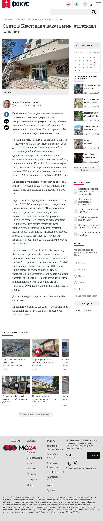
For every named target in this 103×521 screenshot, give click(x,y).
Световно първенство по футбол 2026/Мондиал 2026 (88, 191)
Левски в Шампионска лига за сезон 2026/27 (89, 226)
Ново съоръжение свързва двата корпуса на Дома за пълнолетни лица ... (90, 100)
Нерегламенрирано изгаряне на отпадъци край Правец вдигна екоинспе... (91, 87)
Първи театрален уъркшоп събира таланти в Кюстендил (44, 399)
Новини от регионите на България (85, 78)
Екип (49, 485)
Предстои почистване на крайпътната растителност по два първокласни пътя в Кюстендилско (14, 362)
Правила (51, 490)
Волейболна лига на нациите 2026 (88, 218)
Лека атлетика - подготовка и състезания (85, 202)
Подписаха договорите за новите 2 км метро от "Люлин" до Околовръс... (91, 142)
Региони (31, 452)
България (32, 447)
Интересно (32, 479)
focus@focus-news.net (53, 455)
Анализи (31, 468)
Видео (30, 485)
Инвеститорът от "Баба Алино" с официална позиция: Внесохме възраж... (90, 114)
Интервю (31, 474)
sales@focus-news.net (53, 478)
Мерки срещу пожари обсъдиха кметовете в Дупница (42, 362)
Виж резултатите (87, 310)
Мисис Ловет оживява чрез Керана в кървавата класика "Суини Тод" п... (91, 156)
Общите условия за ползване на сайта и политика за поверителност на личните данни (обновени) (49, 502)
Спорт (30, 463)
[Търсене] (68, 12)
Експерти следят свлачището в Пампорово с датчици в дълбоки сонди (91, 128)
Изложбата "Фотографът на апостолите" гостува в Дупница (14, 399)
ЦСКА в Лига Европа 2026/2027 (89, 210)
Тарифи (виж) (53, 467)
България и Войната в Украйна (89, 234)
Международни (35, 458)
